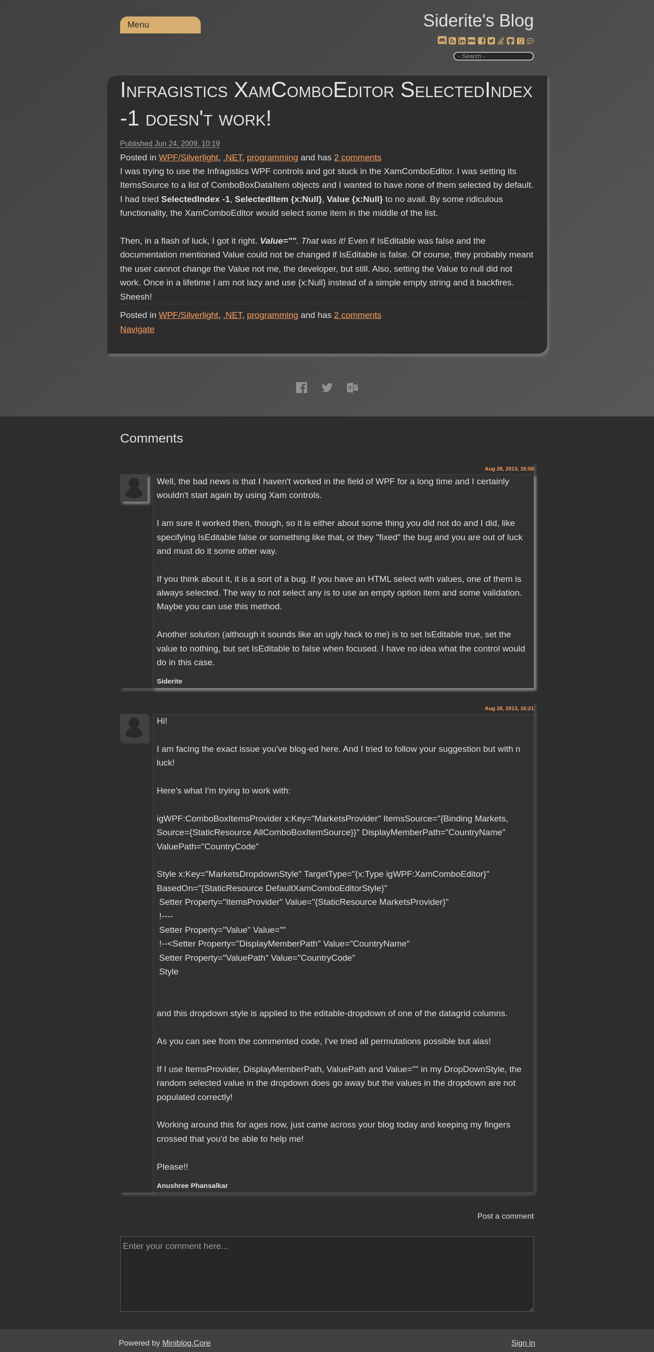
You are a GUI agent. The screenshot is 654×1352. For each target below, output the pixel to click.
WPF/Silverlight (189, 157)
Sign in (523, 1343)
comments (358, 157)
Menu (138, 24)
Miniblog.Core (186, 1343)
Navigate (137, 329)
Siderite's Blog (478, 20)
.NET (232, 157)
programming (272, 157)
